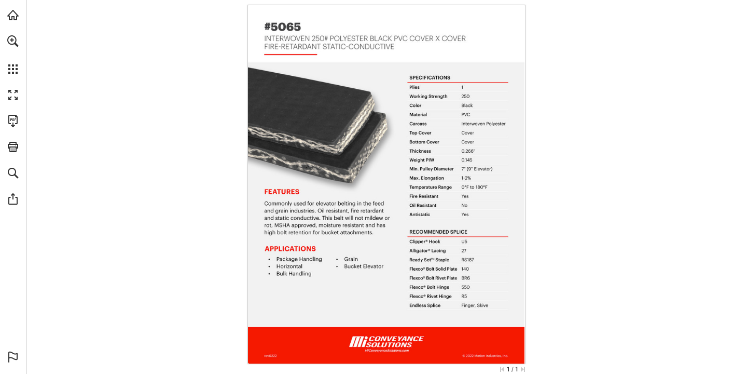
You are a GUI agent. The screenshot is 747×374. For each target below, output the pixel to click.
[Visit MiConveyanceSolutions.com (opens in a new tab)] (13, 15)
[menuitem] (13, 54)
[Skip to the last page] (523, 369)
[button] (13, 41)
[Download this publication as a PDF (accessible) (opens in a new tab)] (13, 121)
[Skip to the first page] (502, 369)
